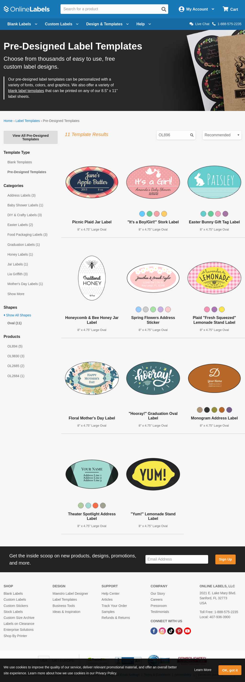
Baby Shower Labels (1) (25, 205)
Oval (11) (14, 323)
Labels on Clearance (19, 624)
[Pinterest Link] (180, 630)
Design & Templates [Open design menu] (107, 24)
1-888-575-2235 (226, 24)
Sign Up (225, 559)
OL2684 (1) (15, 376)
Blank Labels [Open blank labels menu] (22, 24)
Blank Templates (19, 162)
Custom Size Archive (19, 618)
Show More (15, 294)
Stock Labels (13, 612)
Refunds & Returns (116, 618)
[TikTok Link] (171, 630)
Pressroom (158, 606)
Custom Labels (15, 599)
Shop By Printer (15, 636)
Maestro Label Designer (70, 593)
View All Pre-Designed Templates (30, 137)
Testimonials (159, 612)
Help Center (111, 593)
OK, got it (230, 670)
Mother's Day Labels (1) (25, 284)
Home (8, 121)
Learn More (203, 670)
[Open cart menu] (230, 9)
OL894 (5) (14, 346)
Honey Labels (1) (20, 254)
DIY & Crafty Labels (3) (24, 215)
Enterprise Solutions (18, 630)
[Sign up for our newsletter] (176, 559)
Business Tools (64, 606)
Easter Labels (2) (20, 225)
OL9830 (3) (15, 356)
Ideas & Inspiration (66, 612)
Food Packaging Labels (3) (27, 234)
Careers (156, 599)
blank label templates (26, 91)
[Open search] (164, 9)
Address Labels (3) (21, 195)
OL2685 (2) (15, 366)
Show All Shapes (17, 315)
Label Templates (28, 121)
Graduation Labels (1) (23, 245)
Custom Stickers (16, 606)
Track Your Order (114, 606)
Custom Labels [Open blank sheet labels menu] (62, 24)
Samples (108, 612)
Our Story (157, 593)
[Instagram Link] (163, 630)
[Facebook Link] (154, 630)
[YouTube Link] (187, 630)
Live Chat (199, 24)
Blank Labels (13, 593)
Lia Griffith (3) (17, 274)
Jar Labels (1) (17, 264)
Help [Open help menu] (143, 24)
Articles (107, 599)
